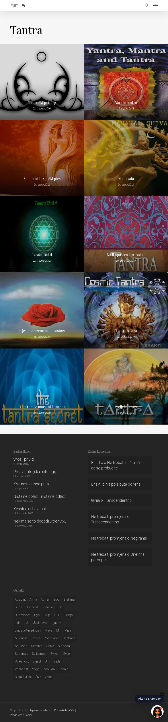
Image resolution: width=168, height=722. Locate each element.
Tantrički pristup (42, 102)
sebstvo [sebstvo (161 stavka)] (37, 646)
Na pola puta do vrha (123, 484)
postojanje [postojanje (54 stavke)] (51, 638)
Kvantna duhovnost (29, 508)
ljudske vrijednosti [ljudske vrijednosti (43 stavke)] (28, 630)
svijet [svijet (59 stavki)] (66, 653)
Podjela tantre (126, 407)
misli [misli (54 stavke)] (67, 630)
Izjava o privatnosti (41, 710)
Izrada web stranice (21, 715)
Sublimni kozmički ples (42, 178)
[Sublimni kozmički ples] (42, 158)
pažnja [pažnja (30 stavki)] (35, 638)
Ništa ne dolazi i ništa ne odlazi (39, 496)
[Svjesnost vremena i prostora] (42, 310)
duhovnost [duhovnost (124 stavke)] (22, 615)
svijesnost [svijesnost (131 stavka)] (39, 653)
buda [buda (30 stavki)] (18, 607)
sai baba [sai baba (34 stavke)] (21, 646)
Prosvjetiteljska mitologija (35, 471)
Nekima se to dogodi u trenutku (39, 521)
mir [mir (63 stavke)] (58, 630)
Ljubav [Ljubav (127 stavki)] (56, 622)
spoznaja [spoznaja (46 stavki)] (21, 653)
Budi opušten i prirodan (126, 255)
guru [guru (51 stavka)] (57, 615)
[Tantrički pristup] (42, 82)
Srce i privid (23, 459)
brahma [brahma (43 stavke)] (69, 599)
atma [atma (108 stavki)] (33, 599)
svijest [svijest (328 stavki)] (54, 653)
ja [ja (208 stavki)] (27, 622)
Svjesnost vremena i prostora (42, 331)
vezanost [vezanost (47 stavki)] (21, 669)
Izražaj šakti (42, 255)
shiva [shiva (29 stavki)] (50, 646)
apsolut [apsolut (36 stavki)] (20, 599)
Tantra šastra (126, 331)
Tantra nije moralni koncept (42, 407)
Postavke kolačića (64, 710)
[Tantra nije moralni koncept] (42, 387)
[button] (155, 5)
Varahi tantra (126, 102)
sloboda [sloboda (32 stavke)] (64, 646)
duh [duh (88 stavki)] (59, 607)
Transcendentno (118, 500)
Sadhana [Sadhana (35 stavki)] (69, 638)
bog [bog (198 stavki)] (57, 599)
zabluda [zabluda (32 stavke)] (49, 669)
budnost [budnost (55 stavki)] (32, 607)
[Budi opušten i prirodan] (126, 234)
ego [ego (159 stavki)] (37, 615)
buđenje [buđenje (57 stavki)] (47, 607)
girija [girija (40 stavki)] (47, 615)
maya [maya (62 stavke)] (49, 630)
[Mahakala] (126, 158)
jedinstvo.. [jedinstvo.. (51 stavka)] (40, 622)
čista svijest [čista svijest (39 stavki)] (23, 677)
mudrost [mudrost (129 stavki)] (21, 638)
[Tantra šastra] (126, 310)
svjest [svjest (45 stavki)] (37, 661)
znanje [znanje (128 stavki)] (63, 669)
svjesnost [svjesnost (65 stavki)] (22, 661)
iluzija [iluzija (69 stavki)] (69, 615)
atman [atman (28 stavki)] (45, 599)
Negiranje (138, 538)
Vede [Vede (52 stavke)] (56, 661)
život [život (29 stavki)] (48, 677)
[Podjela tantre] (126, 387)
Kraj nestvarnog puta (31, 484)
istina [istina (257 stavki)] (18, 622)
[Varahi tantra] (126, 82)
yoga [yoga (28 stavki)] (35, 669)
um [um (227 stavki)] (47, 661)
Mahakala (126, 178)
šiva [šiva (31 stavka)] (38, 677)
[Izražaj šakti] (42, 234)
